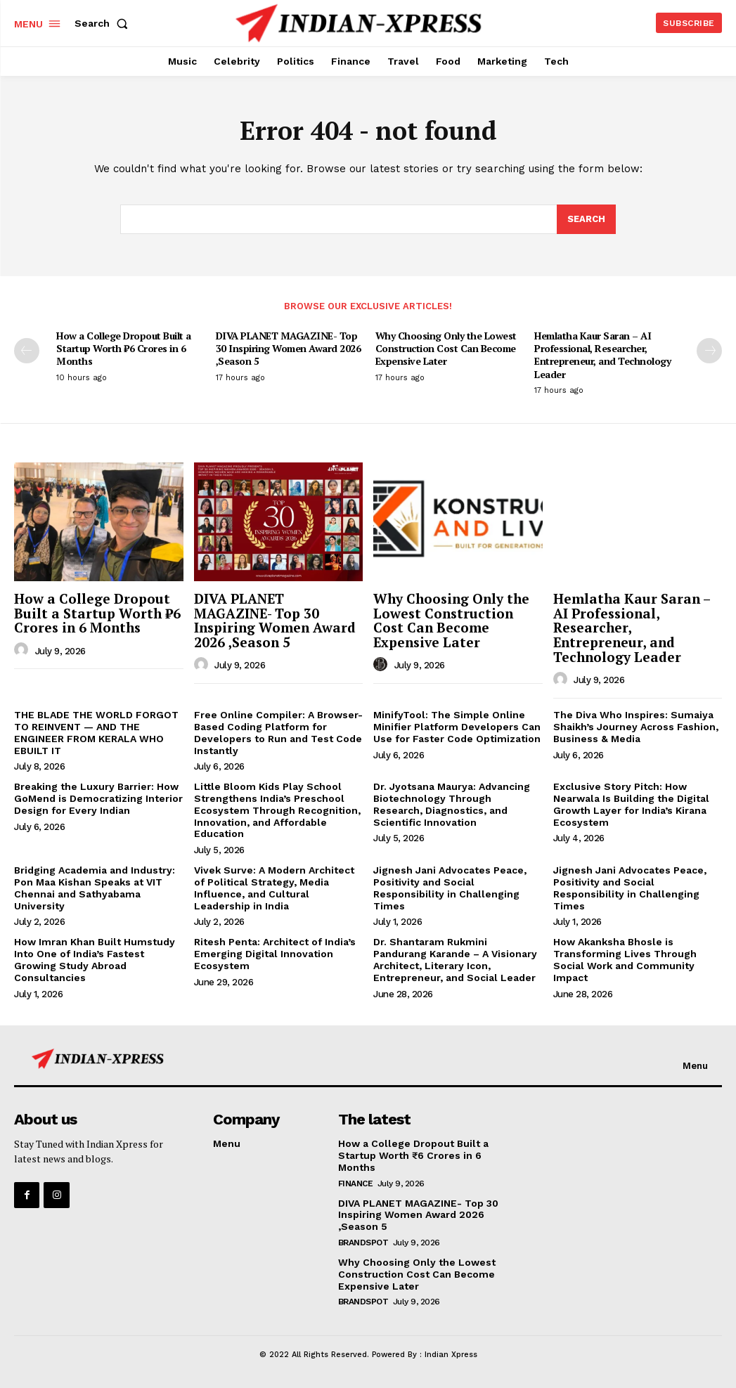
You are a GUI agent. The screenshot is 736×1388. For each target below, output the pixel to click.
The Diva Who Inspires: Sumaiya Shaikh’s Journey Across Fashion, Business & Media (635, 726)
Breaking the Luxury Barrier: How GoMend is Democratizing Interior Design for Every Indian (98, 798)
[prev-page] (26, 350)
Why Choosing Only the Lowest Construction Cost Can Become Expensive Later (446, 348)
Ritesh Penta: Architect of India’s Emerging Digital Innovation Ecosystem (275, 953)
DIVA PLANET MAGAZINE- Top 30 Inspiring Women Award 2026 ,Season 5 (288, 348)
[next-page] (709, 350)
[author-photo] (23, 650)
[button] (104, 23)
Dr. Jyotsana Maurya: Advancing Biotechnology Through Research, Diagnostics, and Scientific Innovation (451, 804)
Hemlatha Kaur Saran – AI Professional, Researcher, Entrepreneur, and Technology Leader (602, 355)
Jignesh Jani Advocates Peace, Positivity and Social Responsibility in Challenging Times (450, 887)
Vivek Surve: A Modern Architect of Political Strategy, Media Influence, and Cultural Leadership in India (274, 887)
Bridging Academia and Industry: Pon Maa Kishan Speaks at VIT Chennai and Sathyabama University (94, 887)
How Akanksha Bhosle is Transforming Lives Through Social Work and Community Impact (625, 959)
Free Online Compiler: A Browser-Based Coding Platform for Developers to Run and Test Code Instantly (278, 732)
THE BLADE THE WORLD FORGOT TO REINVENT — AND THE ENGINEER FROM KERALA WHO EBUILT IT (96, 732)
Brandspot (363, 1242)
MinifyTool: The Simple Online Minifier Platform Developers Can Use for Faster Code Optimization (457, 726)
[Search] (586, 219)
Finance (355, 1183)
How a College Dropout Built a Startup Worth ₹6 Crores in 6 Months (123, 348)
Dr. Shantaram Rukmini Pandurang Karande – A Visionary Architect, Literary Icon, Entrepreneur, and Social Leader (455, 959)
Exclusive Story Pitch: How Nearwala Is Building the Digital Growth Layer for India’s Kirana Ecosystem (631, 804)
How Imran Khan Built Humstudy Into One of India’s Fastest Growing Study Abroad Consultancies (94, 959)
